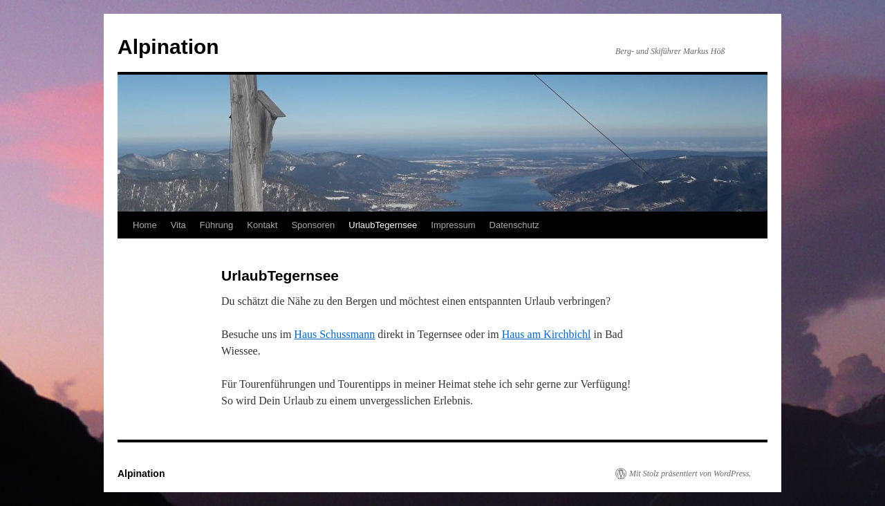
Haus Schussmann (334, 334)
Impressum (453, 225)
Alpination (168, 46)
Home (145, 225)
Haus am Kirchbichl (546, 334)
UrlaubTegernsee (382, 225)
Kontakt (262, 225)
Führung (216, 225)
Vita (178, 225)
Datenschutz (514, 225)
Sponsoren (313, 225)
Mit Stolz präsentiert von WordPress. (690, 473)
